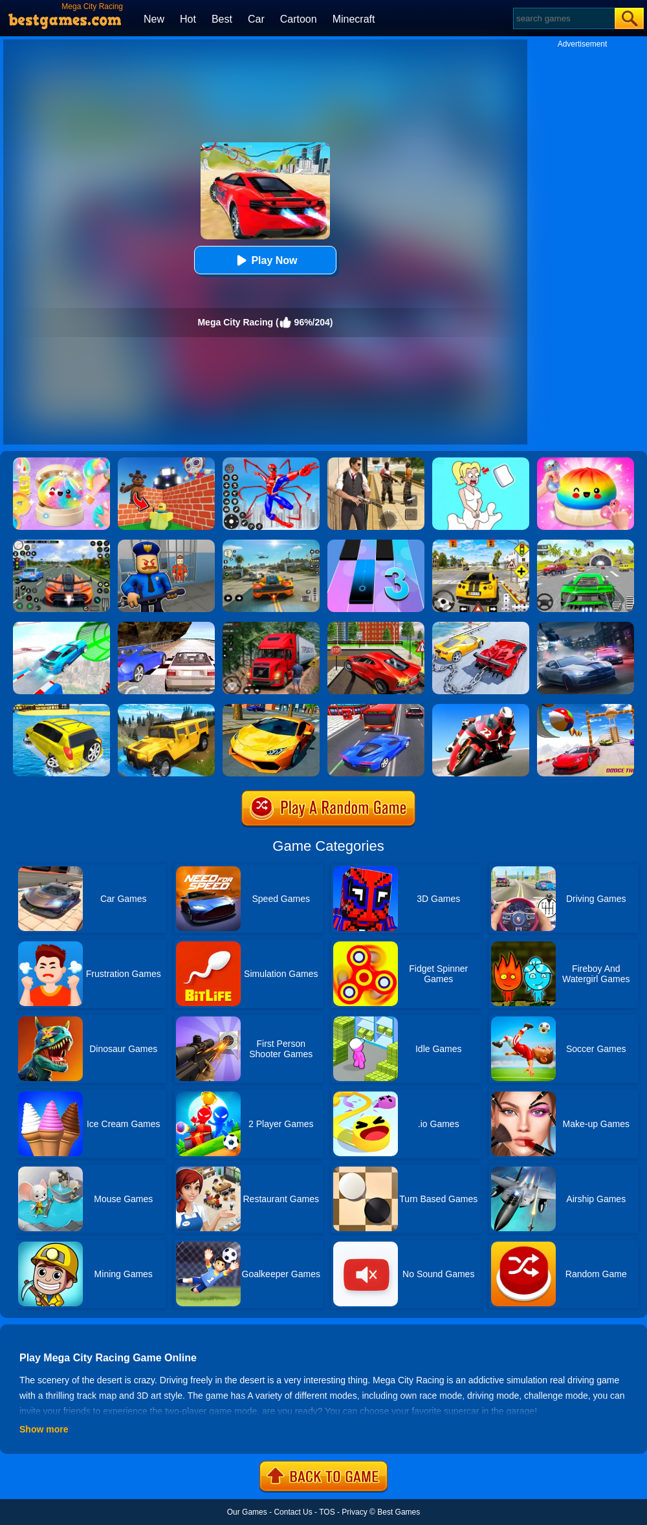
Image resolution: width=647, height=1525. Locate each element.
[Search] (563, 18)
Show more (43, 1429)
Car (256, 19)
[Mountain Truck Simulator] (271, 626)
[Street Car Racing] (61, 544)
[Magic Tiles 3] (375, 544)
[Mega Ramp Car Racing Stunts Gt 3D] (585, 708)
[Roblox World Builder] (166, 461)
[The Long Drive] (480, 544)
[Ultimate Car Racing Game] (271, 708)
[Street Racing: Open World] (271, 544)
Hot (188, 19)
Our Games (247, 1512)
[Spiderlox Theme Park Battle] (271, 461)
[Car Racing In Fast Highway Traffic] (375, 708)
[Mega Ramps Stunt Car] (61, 626)
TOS (326, 1512)
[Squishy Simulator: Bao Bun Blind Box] (61, 461)
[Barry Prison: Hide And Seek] (166, 544)
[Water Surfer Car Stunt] (61, 708)
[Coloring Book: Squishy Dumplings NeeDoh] (585, 461)
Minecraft (354, 19)
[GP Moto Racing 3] (480, 708)
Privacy (354, 1512)
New (154, 19)
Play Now (265, 260)
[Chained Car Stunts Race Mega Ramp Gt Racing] (480, 626)
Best (222, 19)
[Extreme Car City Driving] (585, 544)
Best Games (398, 1512)
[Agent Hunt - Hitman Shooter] (375, 461)
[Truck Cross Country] (166, 708)
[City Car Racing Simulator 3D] (585, 626)
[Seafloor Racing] (375, 626)
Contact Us (293, 1512)
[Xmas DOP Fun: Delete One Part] (480, 461)
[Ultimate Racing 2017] (166, 626)
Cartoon (298, 19)
